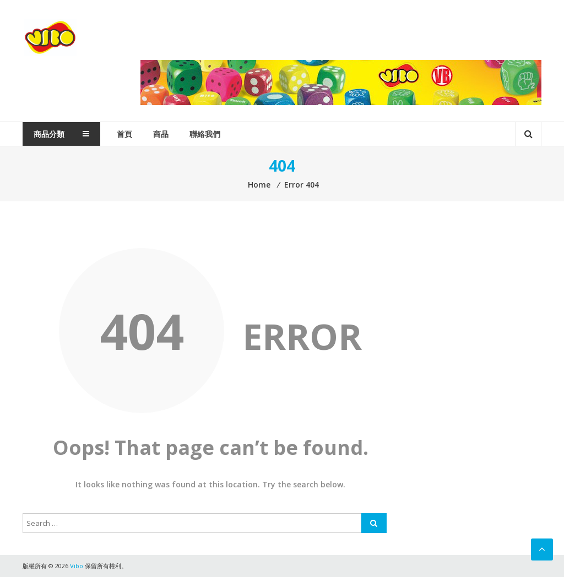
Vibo (50, 38)
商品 (161, 134)
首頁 (124, 134)
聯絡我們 (204, 134)
